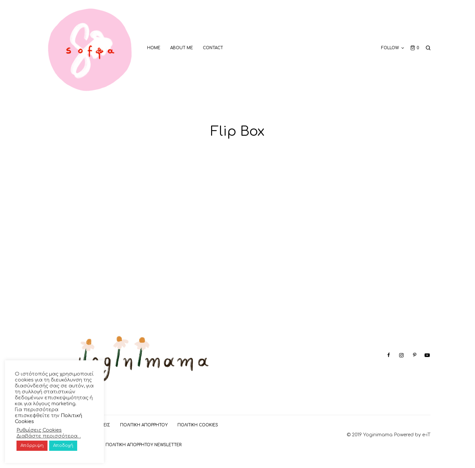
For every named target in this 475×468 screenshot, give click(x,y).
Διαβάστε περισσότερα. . (48, 436)
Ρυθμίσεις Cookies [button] (39, 430)
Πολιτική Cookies (197, 425)
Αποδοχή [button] (63, 445)
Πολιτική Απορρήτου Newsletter (143, 445)
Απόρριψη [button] (32, 445)
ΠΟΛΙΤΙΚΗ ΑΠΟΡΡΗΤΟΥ (144, 425)
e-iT (426, 434)
